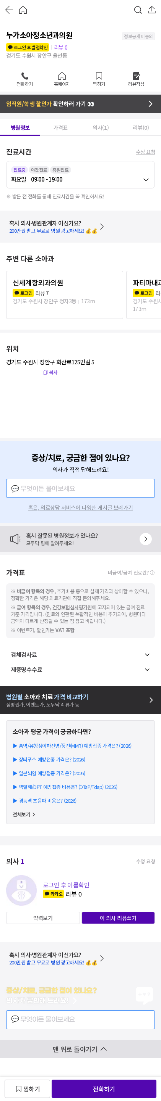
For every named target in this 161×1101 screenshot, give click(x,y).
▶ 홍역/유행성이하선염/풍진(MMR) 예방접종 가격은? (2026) (72, 745)
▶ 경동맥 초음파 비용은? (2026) (44, 800)
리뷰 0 (61, 47)
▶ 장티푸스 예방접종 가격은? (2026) (49, 759)
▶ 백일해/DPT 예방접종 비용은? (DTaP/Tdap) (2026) (65, 786)
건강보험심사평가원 (72, 607)
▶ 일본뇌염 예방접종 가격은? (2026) (49, 773)
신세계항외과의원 (38, 282)
